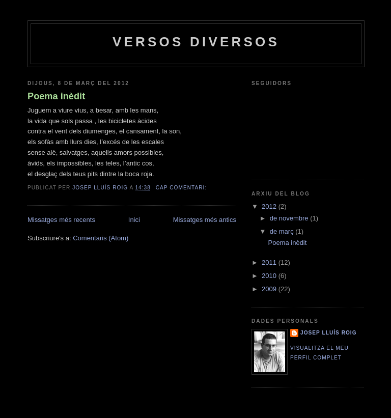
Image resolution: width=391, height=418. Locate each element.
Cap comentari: (182, 187)
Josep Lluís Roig (328, 333)
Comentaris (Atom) (100, 238)
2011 (270, 262)
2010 (270, 276)
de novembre (290, 218)
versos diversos (196, 41)
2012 (270, 206)
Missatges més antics (204, 220)
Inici (134, 220)
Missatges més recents (61, 220)
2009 (270, 289)
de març (283, 231)
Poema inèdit (56, 96)
